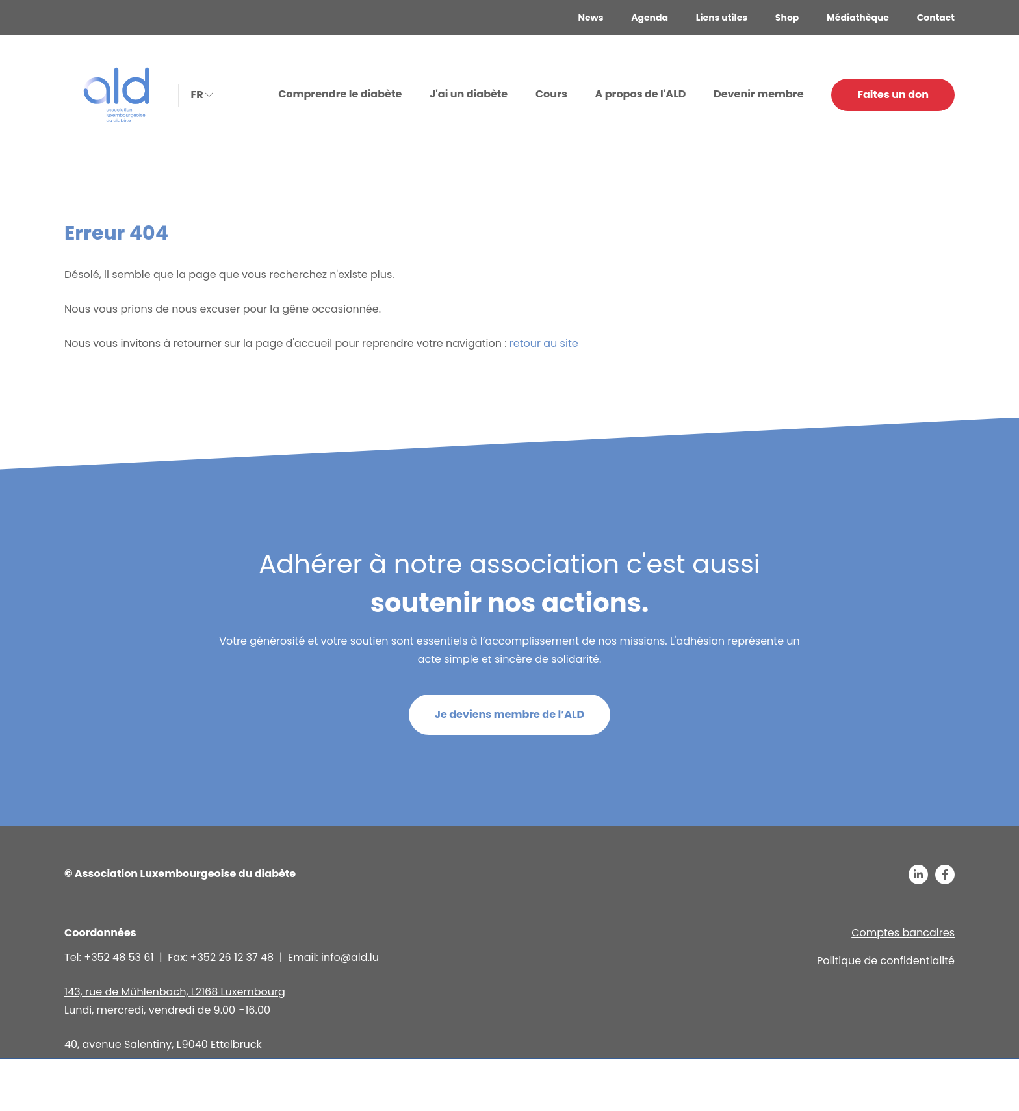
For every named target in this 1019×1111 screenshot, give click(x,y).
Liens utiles (721, 17)
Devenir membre (758, 93)
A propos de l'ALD (640, 93)
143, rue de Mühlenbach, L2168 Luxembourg (174, 991)
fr (200, 93)
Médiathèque (858, 17)
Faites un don (893, 94)
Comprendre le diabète (340, 93)
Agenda (649, 17)
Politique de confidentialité (886, 960)
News (590, 17)
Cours (551, 93)
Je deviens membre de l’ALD (510, 714)
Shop (787, 17)
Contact (936, 17)
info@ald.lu (350, 957)
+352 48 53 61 (118, 957)
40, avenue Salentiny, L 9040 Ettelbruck (163, 1044)
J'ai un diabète (469, 93)
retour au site (544, 343)
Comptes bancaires (903, 932)
